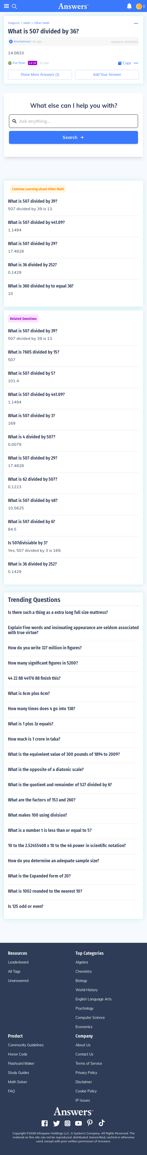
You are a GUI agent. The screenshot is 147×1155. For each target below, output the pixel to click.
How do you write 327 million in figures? (45, 648)
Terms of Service (88, 1063)
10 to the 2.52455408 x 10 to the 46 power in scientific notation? (67, 845)
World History (86, 990)
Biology (81, 980)
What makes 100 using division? (37, 815)
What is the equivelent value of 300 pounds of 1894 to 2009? (64, 754)
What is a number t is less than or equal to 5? (50, 830)
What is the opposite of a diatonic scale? (46, 769)
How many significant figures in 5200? (43, 663)
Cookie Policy (86, 1091)
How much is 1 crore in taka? (34, 739)
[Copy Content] (124, 63)
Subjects (14, 23)
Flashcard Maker (21, 1063)
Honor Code (17, 1054)
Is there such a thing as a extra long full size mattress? (58, 612)
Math (26, 23)
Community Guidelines (26, 1045)
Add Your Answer (107, 74)
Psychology (84, 1008)
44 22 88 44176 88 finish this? (34, 678)
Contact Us (84, 1054)
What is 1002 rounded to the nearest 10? (45, 891)
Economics (83, 1027)
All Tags (14, 971)
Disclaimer (83, 1082)
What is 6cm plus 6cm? (29, 693)
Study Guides (18, 1072)
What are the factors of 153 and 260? (41, 800)
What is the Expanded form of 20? (39, 876)
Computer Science (90, 1017)
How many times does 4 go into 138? (41, 708)
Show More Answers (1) (40, 74)
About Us (82, 1045)
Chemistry (83, 971)
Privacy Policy (86, 1072)
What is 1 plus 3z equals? (30, 724)
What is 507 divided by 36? (43, 31)
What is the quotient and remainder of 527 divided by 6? (60, 784)
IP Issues (82, 1100)
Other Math (42, 23)
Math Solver (17, 1082)
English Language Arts (93, 999)
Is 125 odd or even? (25, 906)
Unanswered (18, 980)
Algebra (81, 962)
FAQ (11, 1091)
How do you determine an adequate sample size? (53, 861)
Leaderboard (18, 962)
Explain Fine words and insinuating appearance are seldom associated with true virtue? (73, 630)
